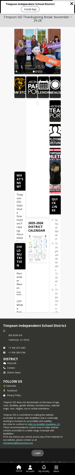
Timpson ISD (38, 107)
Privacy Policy (12, 395)
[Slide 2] (36, 72)
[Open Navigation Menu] (56, 469)
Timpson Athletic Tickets (56, 264)
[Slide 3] (39, 72)
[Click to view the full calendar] (18, 103)
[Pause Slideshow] (16, 71)
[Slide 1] (34, 72)
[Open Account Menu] (30, 469)
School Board (56, 229)
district (10, 359)
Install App (30, 9)
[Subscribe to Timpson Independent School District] (9, 385)
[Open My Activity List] (43, 469)
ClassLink (9, 363)
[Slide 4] (41, 72)
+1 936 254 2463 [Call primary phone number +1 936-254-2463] (16, 347)
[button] (71, 17)
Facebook (10, 390)
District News (12, 372)
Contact (9, 367)
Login (38, 453)
